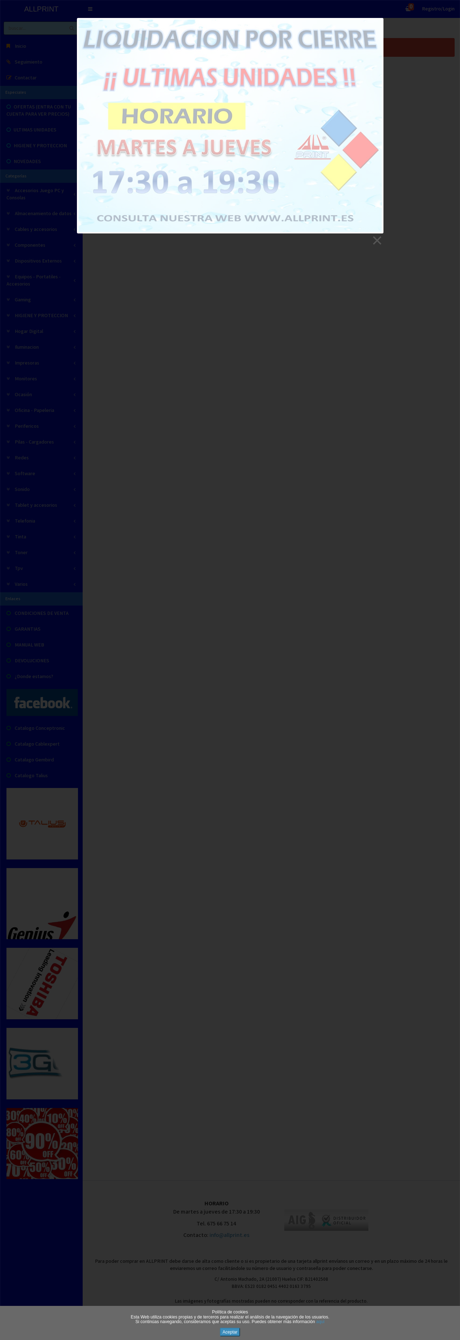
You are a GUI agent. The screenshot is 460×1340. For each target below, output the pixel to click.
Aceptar (229, 1332)
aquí (320, 1321)
